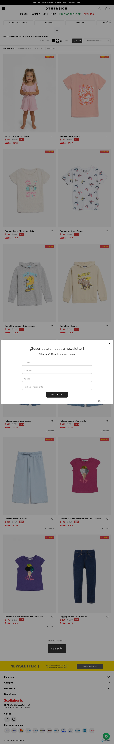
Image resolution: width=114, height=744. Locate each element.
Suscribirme (57, 394)
